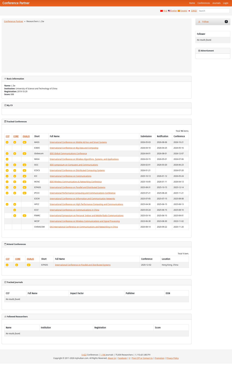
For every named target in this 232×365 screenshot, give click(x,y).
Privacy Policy (173, 358)
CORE (16, 136)
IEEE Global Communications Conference (68, 153)
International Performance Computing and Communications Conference (82, 193)
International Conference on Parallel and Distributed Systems (77, 187)
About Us (112, 358)
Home (192, 3)
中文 (165, 11)
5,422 (84, 354)
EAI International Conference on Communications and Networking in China (84, 226)
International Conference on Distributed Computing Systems (77, 170)
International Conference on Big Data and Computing (74, 147)
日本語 (194, 11)
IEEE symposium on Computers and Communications (74, 164)
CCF (7, 136)
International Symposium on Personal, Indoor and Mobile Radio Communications (87, 215)
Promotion (159, 358)
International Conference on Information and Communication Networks (82, 198)
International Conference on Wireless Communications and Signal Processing (85, 221)
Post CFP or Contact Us (142, 358)
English (174, 11)
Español (184, 11)
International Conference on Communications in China (74, 210)
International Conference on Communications (70, 176)
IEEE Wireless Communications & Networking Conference (76, 181)
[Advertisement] (96, 47)
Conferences (204, 3)
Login (225, 3)
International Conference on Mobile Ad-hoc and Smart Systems (78, 142)
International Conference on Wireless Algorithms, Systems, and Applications (84, 159)
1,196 (102, 354)
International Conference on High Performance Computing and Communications (86, 204)
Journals (216, 3)
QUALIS (26, 136)
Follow (213, 21)
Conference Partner (13, 21)
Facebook (122, 358)
